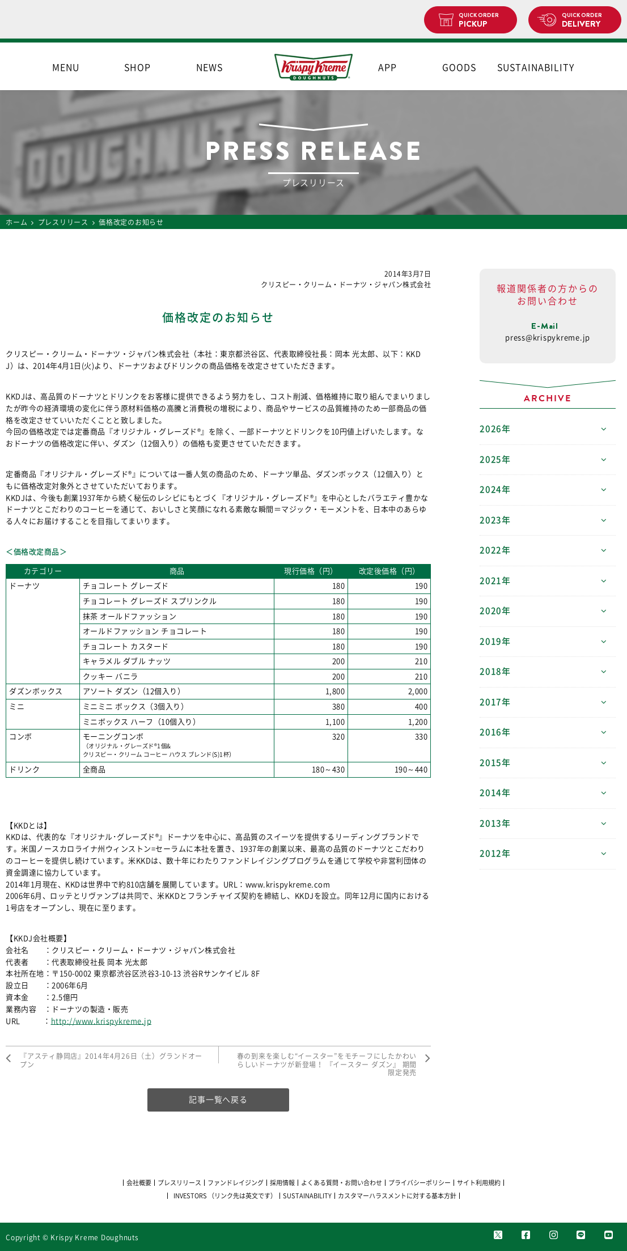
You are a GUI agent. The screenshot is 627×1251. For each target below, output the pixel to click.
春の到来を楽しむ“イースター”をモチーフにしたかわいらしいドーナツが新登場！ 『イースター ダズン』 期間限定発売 (327, 1064)
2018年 (495, 671)
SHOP (137, 67)
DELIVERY (587, 20)
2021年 (495, 580)
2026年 (495, 429)
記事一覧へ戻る (218, 1100)
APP (387, 67)
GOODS (459, 67)
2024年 (495, 489)
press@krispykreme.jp (547, 337)
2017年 (495, 702)
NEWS (209, 67)
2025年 (495, 459)
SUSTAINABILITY (531, 67)
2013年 (495, 823)
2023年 (495, 520)
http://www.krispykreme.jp (101, 1021)
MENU (65, 67)
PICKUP (483, 20)
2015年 (495, 762)
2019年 (495, 641)
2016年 (495, 732)
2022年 (495, 550)
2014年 (495, 792)
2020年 (495, 611)
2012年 (495, 853)
